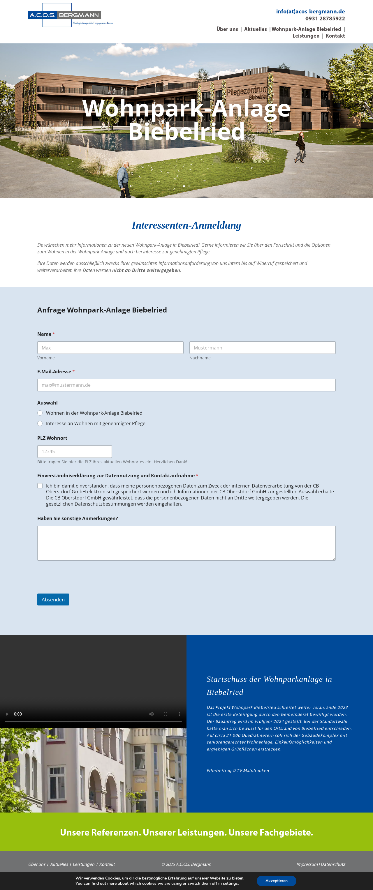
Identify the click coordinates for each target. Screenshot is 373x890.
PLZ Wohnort (52, 438)
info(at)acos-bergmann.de (310, 12)
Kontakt (335, 36)
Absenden (53, 599)
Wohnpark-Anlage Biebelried (306, 29)
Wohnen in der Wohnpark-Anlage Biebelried (94, 413)
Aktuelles (255, 29)
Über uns (227, 29)
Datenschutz (333, 864)
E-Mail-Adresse (56, 372)
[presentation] (81, 590)
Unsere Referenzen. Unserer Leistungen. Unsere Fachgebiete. (186, 833)
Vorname (46, 357)
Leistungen (306, 36)
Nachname (200, 357)
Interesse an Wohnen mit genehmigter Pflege (95, 424)
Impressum (307, 864)
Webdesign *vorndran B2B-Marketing (186, 876)
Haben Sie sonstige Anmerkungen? (77, 518)
